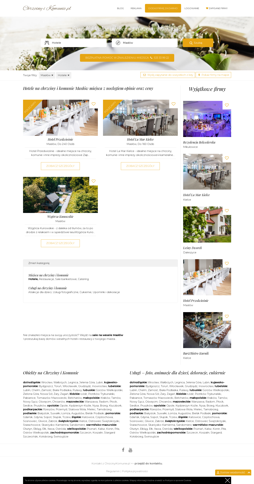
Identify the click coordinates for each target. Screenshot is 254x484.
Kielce (187, 199)
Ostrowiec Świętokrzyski (103, 421)
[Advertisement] (100, 319)
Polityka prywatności (135, 471)
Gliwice (42, 421)
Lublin (26, 390)
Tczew (66, 417)
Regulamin (113, 471)
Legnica (73, 382)
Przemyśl (61, 409)
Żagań (64, 393)
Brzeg (104, 405)
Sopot (48, 417)
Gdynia (38, 417)
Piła (117, 428)
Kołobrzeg (45, 436)
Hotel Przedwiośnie (60, 139)
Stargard (216, 432)
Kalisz (101, 428)
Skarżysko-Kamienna (55, 424)
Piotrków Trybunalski (101, 393)
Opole (64, 405)
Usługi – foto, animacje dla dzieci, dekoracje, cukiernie (177, 372)
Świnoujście (61, 436)
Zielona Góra (31, 393)
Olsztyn (27, 428)
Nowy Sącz (30, 401)
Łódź (84, 393)
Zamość (46, 390)
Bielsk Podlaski (94, 413)
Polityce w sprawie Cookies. (178, 480)
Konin (109, 428)
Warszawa (91, 401)
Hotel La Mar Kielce (140, 139)
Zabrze (52, 421)
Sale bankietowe (66, 279)
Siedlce (28, 405)
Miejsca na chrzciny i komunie (48, 275)
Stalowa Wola (77, 409)
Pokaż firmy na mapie (213, 74)
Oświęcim (45, 401)
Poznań (92, 428)
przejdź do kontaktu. (148, 463)
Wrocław (46, 382)
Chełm (36, 390)
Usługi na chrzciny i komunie (47, 288)
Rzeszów (49, 409)
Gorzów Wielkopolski (109, 390)
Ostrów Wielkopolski (36, 432)
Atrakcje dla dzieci (40, 292)
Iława (50, 428)
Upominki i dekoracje (106, 292)
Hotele (64, 75)
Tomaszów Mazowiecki (52, 397)
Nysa (95, 405)
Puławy (77, 390)
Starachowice (31, 424)
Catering (83, 279)
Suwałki (55, 413)
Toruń (57, 386)
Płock (113, 401)
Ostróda (61, 428)
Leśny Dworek (192, 248)
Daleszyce (189, 252)
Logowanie (192, 8)
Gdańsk (28, 417)
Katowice (88, 417)
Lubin (99, 382)
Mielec (91, 409)
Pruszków (40, 405)
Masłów (47, 75)
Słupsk (57, 417)
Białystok (43, 413)
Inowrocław (99, 386)
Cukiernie (85, 292)
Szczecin (85, 432)
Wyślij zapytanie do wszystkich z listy (167, 74)
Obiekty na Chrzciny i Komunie (50, 372)
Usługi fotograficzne (65, 292)
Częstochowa (104, 417)
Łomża (65, 413)
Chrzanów (58, 401)
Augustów (77, 413)
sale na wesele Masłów (107, 335)
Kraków (105, 397)
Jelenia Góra (87, 382)
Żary (56, 393)
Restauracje (46, 279)
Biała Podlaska (62, 390)
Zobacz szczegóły (60, 166)
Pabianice (29, 397)
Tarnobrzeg (104, 409)
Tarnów (116, 397)
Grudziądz (84, 386)
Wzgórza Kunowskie (60, 217)
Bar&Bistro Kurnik (196, 353)
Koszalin (98, 432)
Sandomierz (77, 424)
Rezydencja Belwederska (199, 142)
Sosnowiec (30, 421)
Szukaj (198, 42)
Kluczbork (115, 405)
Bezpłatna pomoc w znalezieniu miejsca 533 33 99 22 (127, 57)
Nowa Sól (46, 393)
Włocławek (70, 386)
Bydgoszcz (46, 386)
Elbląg (37, 428)
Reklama (136, 8)
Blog (120, 8)
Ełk (44, 428)
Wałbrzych (60, 382)
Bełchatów (75, 397)
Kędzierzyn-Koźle (80, 405)
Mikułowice (190, 146)
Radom (103, 401)
